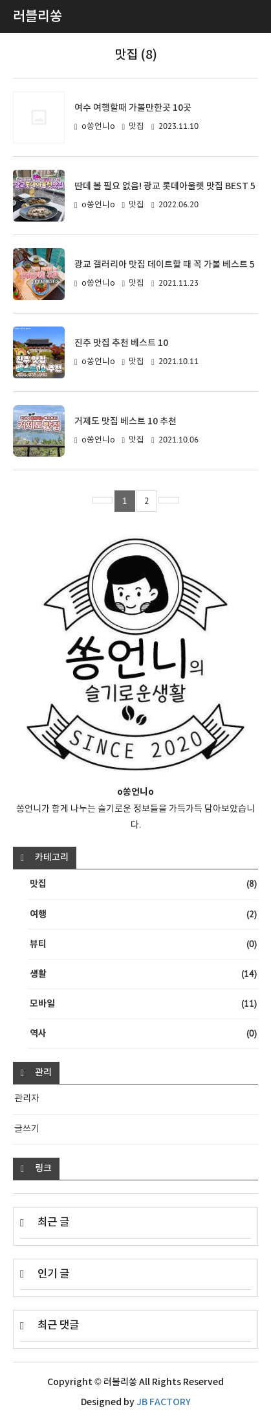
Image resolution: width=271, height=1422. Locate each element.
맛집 (136, 127)
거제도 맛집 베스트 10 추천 (125, 421)
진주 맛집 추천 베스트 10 (121, 343)
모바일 (143, 1004)
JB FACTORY (163, 1402)
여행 (143, 914)
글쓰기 (26, 1129)
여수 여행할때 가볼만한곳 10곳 (132, 107)
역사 (143, 1034)
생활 (143, 974)
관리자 (26, 1099)
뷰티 (143, 944)
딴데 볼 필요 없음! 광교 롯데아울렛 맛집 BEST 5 (164, 186)
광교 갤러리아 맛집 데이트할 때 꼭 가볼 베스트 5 (164, 264)
